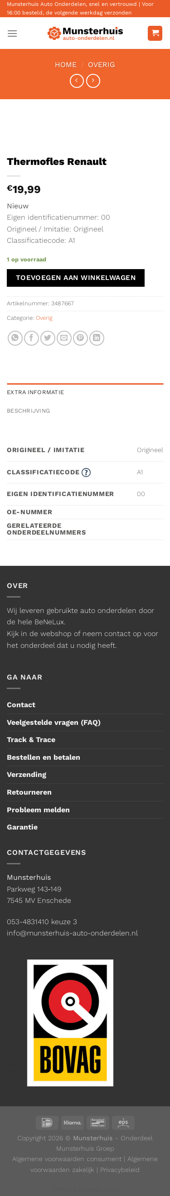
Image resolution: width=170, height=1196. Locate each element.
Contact (21, 704)
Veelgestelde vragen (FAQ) (54, 722)
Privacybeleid (120, 1169)
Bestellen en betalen (43, 757)
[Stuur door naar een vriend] (64, 338)
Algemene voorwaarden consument (66, 1158)
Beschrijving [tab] (28, 410)
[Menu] (12, 33)
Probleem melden (38, 809)
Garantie (22, 827)
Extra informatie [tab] (35, 392)
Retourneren (29, 792)
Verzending (26, 774)
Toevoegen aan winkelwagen (76, 278)
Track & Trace (31, 739)
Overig (101, 64)
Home (66, 64)
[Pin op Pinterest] (80, 338)
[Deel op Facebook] (31, 338)
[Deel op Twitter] (47, 338)
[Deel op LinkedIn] (96, 338)
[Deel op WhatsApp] (15, 338)
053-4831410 (28, 921)
